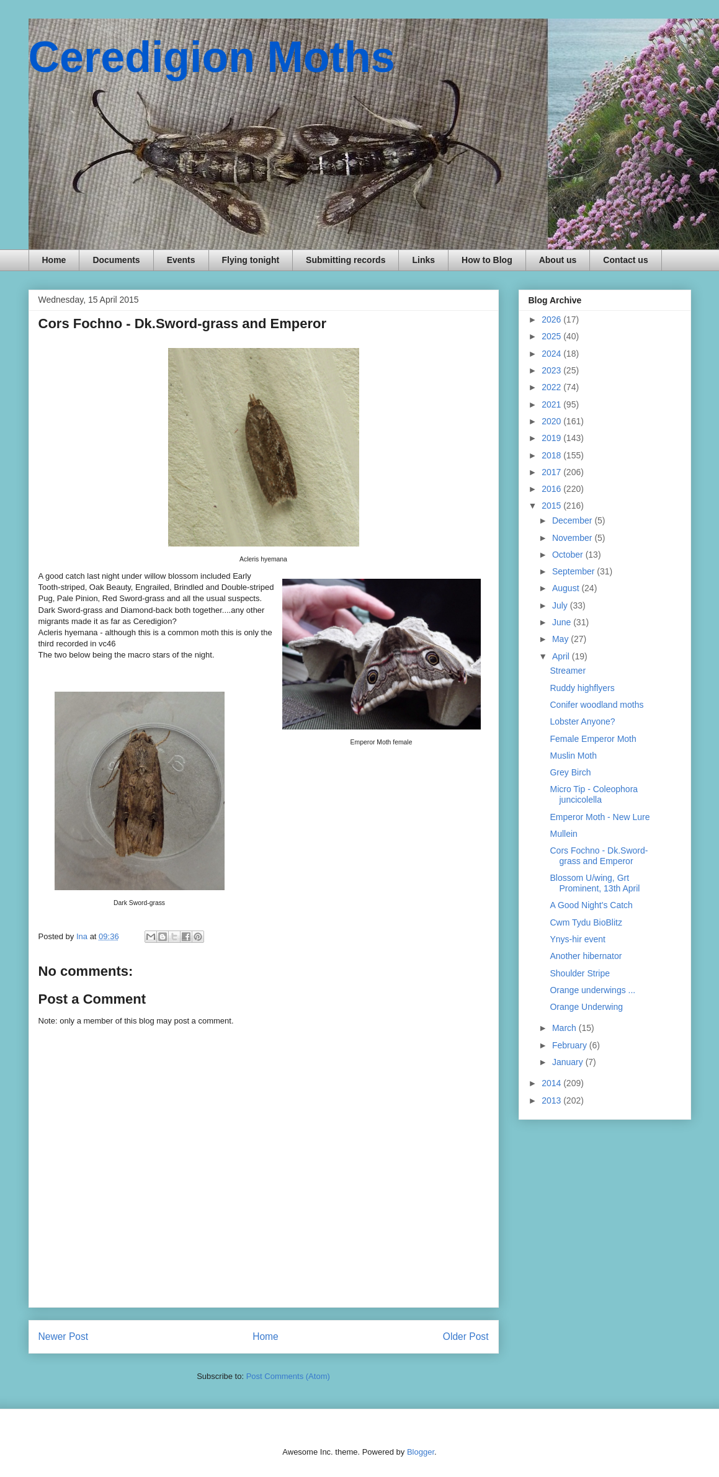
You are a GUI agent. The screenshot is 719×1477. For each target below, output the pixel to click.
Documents (116, 260)
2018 (552, 455)
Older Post (466, 1336)
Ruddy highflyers (582, 688)
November (573, 538)
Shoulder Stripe (580, 973)
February (570, 1045)
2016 (552, 489)
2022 (552, 387)
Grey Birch (570, 772)
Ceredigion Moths (212, 57)
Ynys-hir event (577, 939)
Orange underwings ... (592, 990)
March (565, 1028)
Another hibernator (586, 956)
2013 (552, 1100)
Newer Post (63, 1336)
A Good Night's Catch (591, 905)
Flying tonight (251, 260)
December (573, 520)
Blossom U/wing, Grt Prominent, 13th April (595, 883)
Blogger (420, 1452)
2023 (552, 370)
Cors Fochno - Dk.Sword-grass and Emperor (599, 856)
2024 (552, 354)
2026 (552, 319)
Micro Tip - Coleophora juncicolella (594, 794)
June (562, 622)
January (569, 1062)
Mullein (563, 834)
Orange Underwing (586, 1007)
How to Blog (487, 260)
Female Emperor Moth (593, 739)
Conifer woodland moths (596, 705)
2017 (552, 472)
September (574, 571)
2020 (552, 421)
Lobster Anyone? (582, 721)
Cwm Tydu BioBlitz (586, 922)
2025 (552, 336)
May (561, 639)
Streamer (568, 671)
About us (558, 260)
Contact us (625, 260)
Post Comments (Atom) (288, 1376)
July (561, 605)
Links (423, 260)
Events (181, 260)
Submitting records (345, 260)
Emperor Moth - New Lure (600, 817)
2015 (552, 506)
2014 (552, 1083)
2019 (552, 438)
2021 (552, 404)
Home (54, 260)
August (566, 588)
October (569, 555)
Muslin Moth (573, 756)
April (562, 656)
